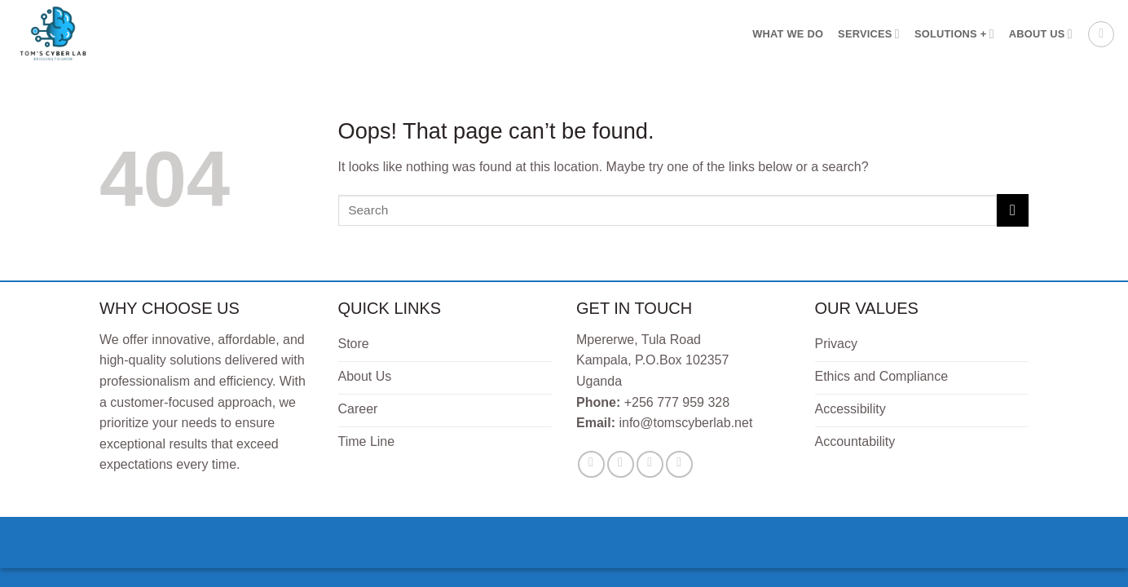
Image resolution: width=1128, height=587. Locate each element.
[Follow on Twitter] (620, 464)
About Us (1041, 34)
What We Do (787, 34)
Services (869, 34)
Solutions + (954, 34)
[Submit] (1013, 210)
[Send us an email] (650, 464)
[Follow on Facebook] (591, 464)
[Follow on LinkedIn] (679, 464)
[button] (1101, 34)
